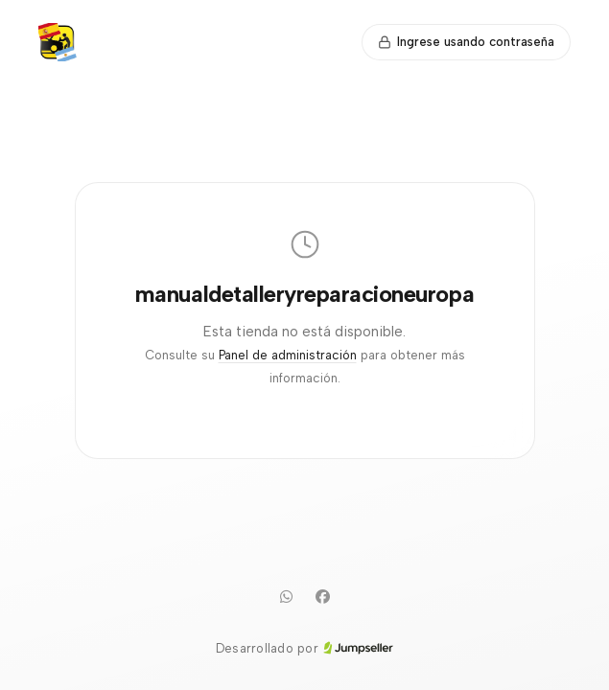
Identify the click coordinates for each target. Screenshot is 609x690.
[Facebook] (323, 597)
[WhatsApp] (286, 597)
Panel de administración (288, 355)
